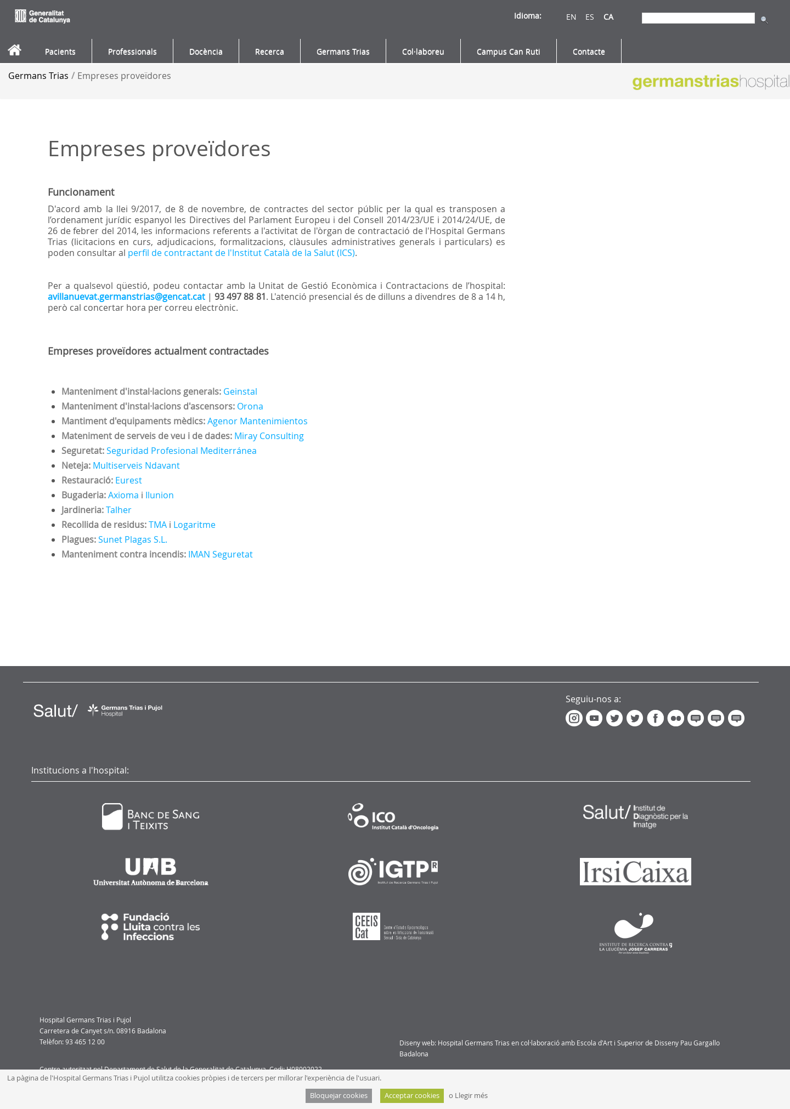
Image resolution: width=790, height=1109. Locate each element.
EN (571, 17)
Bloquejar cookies (339, 1095)
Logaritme (194, 525)
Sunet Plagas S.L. (132, 539)
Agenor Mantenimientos (257, 421)
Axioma (123, 495)
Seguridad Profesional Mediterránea (181, 451)
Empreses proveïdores (124, 76)
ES (589, 17)
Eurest (128, 480)
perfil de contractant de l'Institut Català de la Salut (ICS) (241, 253)
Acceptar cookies (412, 1095)
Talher (119, 510)
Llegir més (471, 1095)
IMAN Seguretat (220, 554)
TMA (158, 525)
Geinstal (240, 391)
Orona (250, 406)
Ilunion (159, 495)
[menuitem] (60, 51)
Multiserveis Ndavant (136, 465)
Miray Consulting (269, 436)
